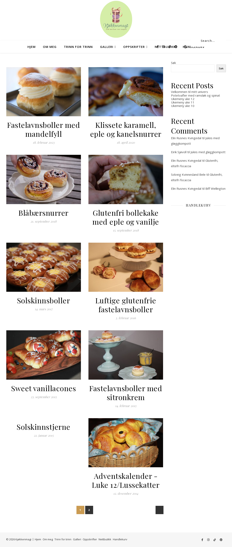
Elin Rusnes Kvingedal (186, 138)
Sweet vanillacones (43, 388)
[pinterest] (175, 46)
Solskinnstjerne (43, 427)
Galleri (106, 47)
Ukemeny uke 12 (182, 99)
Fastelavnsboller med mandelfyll (43, 129)
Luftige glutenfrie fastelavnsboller (125, 304)
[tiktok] (170, 46)
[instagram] (164, 46)
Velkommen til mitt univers (189, 92)
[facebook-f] (158, 46)
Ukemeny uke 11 (182, 102)
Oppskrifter (134, 47)
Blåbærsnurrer (44, 213)
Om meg (50, 47)
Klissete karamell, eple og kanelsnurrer (125, 129)
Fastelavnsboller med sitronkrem (125, 392)
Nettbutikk (105, 539)
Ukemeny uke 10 (182, 106)
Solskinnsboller (43, 300)
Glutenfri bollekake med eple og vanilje (125, 217)
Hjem (31, 47)
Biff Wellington (215, 188)
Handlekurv (120, 539)
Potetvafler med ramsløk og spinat (195, 95)
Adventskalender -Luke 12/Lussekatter (126, 480)
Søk (173, 63)
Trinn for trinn (78, 47)
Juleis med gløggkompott (208, 152)
